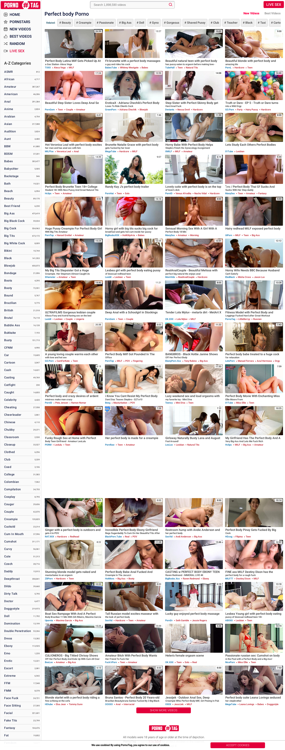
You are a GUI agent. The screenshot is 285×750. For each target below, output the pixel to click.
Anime (8, 109)
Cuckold (9, 526)
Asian (8, 124)
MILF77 (229, 578)
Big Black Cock (14, 221)
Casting (9, 377)
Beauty (66, 22)
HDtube (49, 704)
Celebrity (10, 400)
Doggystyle (11, 608)
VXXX (168, 704)
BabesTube (111, 67)
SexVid (168, 536)
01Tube (229, 151)
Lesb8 (108, 277)
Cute (7, 556)
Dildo (7, 586)
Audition (10, 131)
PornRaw (110, 444)
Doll (141, 22)
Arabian (9, 116)
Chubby (9, 429)
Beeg (107, 402)
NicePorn (230, 662)
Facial (8, 713)
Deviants (169, 109)
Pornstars (20, 22)
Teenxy (169, 402)
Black (248, 22)
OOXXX (109, 704)
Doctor (8, 601)
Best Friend (12, 206)
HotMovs (109, 578)
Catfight (9, 385)
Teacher (232, 22)
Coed (7, 467)
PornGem (50, 109)
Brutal (8, 318)
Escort (8, 668)
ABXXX (229, 620)
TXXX (48, 67)
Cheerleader (12, 414)
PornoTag (230, 319)
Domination (12, 623)
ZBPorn (49, 578)
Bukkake (10, 332)
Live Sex (273, 4)
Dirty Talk (10, 593)
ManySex (230, 193)
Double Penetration (17, 631)
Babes (8, 161)
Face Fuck (11, 698)
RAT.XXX (49, 536)
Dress (8, 638)
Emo (7, 653)
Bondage (10, 273)
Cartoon (9, 362)
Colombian (11, 482)
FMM (7, 690)
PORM (48, 444)
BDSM (8, 153)
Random (17, 43)
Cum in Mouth (14, 534)
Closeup (9, 444)
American (11, 94)
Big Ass (126, 22)
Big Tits (9, 236)
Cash (7, 370)
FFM (7, 683)
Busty (8, 340)
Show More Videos (163, 710)
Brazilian (10, 303)
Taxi (263, 22)
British (8, 310)
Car (6, 355)
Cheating (10, 407)
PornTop (49, 235)
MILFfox (49, 151)
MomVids (170, 277)
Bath (7, 183)
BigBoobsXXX (112, 235)
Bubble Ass (12, 325)
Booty (8, 288)
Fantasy (9, 728)
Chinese (9, 422)
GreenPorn (110, 109)
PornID (168, 193)
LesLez (169, 444)
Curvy (8, 549)
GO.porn (229, 109)
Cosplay (9, 496)
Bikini (8, 250)
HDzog (228, 536)
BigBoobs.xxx (172, 578)
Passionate (106, 22)
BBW (7, 146)
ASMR (8, 71)
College (9, 474)
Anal (7, 101)
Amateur (10, 86)
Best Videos (21, 36)
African (9, 79)
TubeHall (169, 67)
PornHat (109, 193)
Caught (9, 392)
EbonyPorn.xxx (173, 361)
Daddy (8, 571)
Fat (6, 735)
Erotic (8, 661)
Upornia (49, 620)
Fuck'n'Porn (111, 662)
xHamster (50, 277)
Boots (8, 280)
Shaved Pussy (195, 22)
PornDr (169, 620)
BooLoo (49, 662)
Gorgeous (172, 22)
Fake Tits (10, 720)
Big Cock (10, 228)
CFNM (8, 347)
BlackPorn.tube (113, 536)
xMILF (168, 151)
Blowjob (9, 265)
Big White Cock (14, 243)
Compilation (12, 489)
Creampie (84, 22)
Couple (9, 511)
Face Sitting (12, 705)
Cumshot (10, 541)
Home (15, 14)
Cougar (9, 504)
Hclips (48, 193)
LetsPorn (230, 361)
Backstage (11, 176)
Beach (8, 191)
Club (215, 22)
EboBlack (230, 277)
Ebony (8, 646)
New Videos (251, 13)
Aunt (7, 139)
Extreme (10, 675)
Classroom (11, 437)
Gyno (155, 22)
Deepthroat (12, 579)
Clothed (9, 452)
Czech (8, 564)
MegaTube (110, 151)
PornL (228, 67)
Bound (8, 295)
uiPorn (228, 235)
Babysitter (11, 168)
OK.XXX (169, 319)
